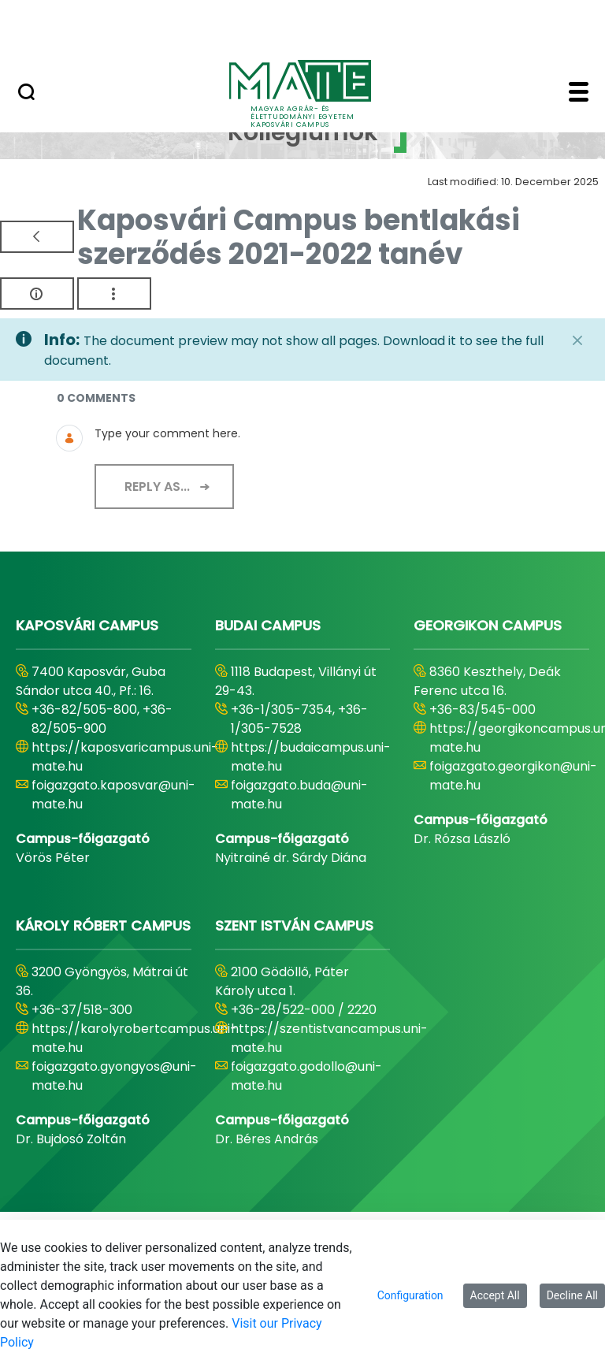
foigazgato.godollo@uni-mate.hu (306, 1075)
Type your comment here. (167, 433)
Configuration (410, 1295)
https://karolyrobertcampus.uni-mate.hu (134, 1038)
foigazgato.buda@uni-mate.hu (299, 794)
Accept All (495, 1295)
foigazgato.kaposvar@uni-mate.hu (113, 794)
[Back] (37, 237)
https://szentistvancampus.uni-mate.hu (329, 1038)
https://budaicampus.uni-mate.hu (311, 756)
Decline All (572, 1295)
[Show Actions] (114, 293)
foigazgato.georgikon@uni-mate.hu (513, 775)
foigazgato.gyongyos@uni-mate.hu (114, 1075)
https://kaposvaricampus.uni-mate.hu (125, 756)
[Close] (577, 340)
